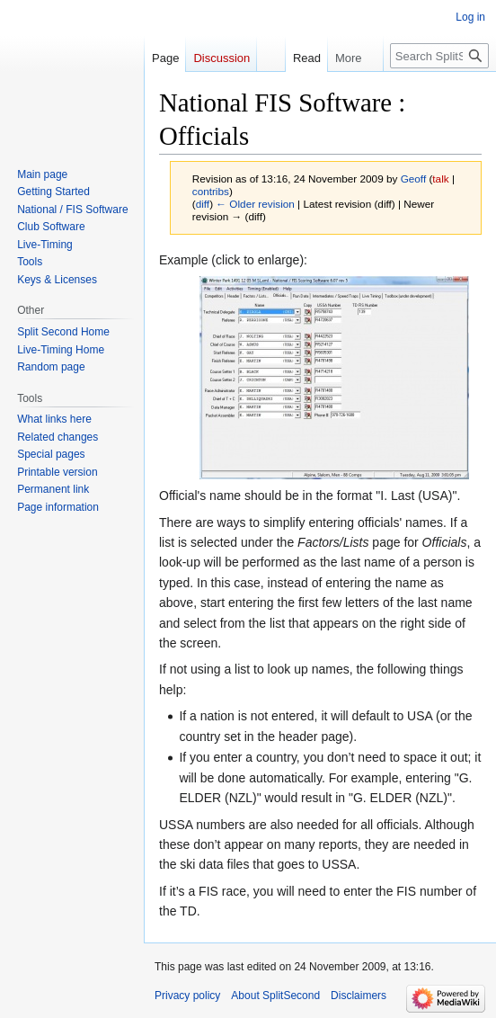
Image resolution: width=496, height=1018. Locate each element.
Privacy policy (187, 995)
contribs (210, 191)
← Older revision (255, 204)
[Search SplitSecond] (439, 55)
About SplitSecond (275, 995)
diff (202, 204)
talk (440, 178)
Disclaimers (358, 995)
